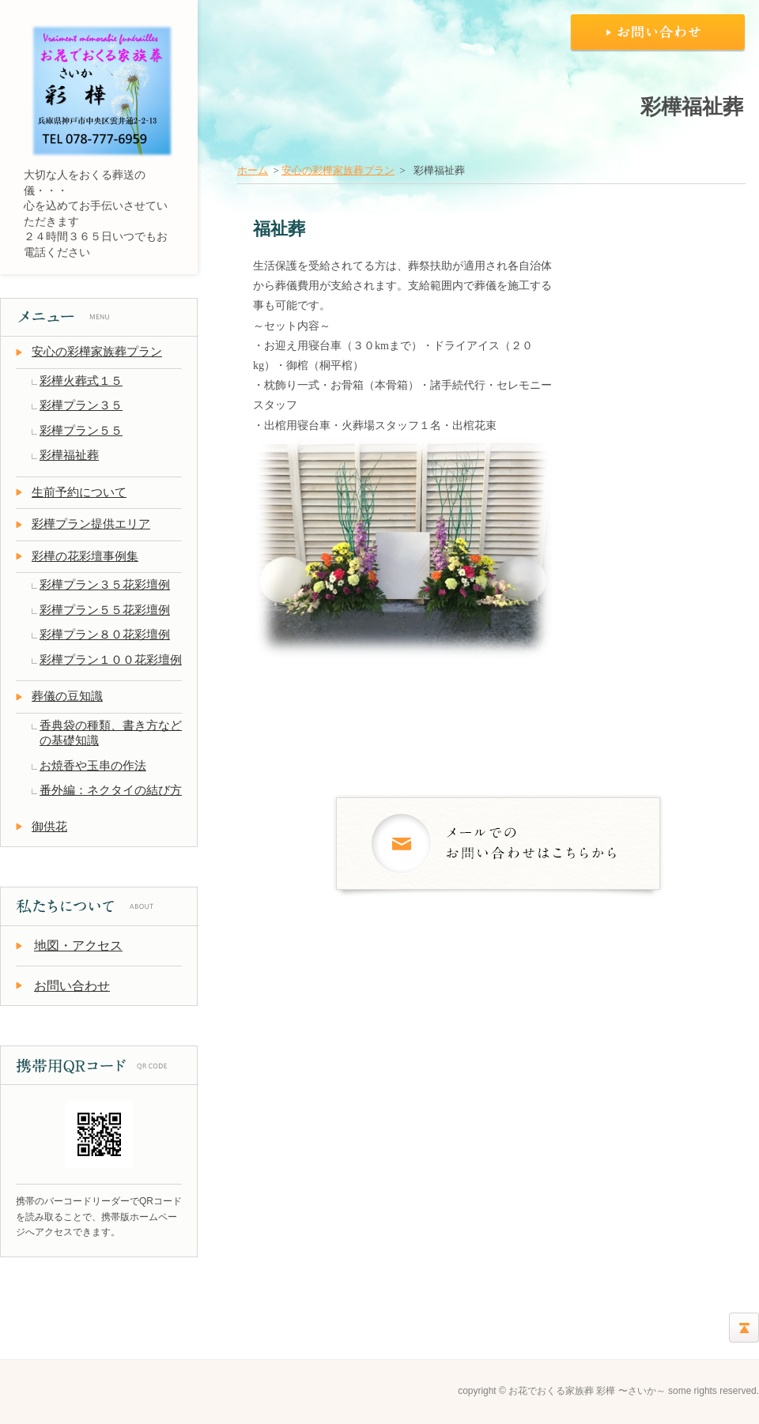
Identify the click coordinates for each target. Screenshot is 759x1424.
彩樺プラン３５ (81, 405)
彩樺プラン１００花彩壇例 (111, 660)
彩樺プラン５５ (81, 430)
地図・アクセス (78, 945)
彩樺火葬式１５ (81, 381)
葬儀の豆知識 (67, 696)
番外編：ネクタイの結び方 (111, 790)
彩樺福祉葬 (69, 455)
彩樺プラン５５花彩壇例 (105, 610)
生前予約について (79, 492)
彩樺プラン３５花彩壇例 (105, 584)
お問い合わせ (72, 986)
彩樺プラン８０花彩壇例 (105, 634)
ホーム (252, 170)
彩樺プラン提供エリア (91, 524)
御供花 (49, 826)
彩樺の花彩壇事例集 (85, 556)
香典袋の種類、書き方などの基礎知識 (111, 733)
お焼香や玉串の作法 (93, 765)
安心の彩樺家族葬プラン (338, 170)
